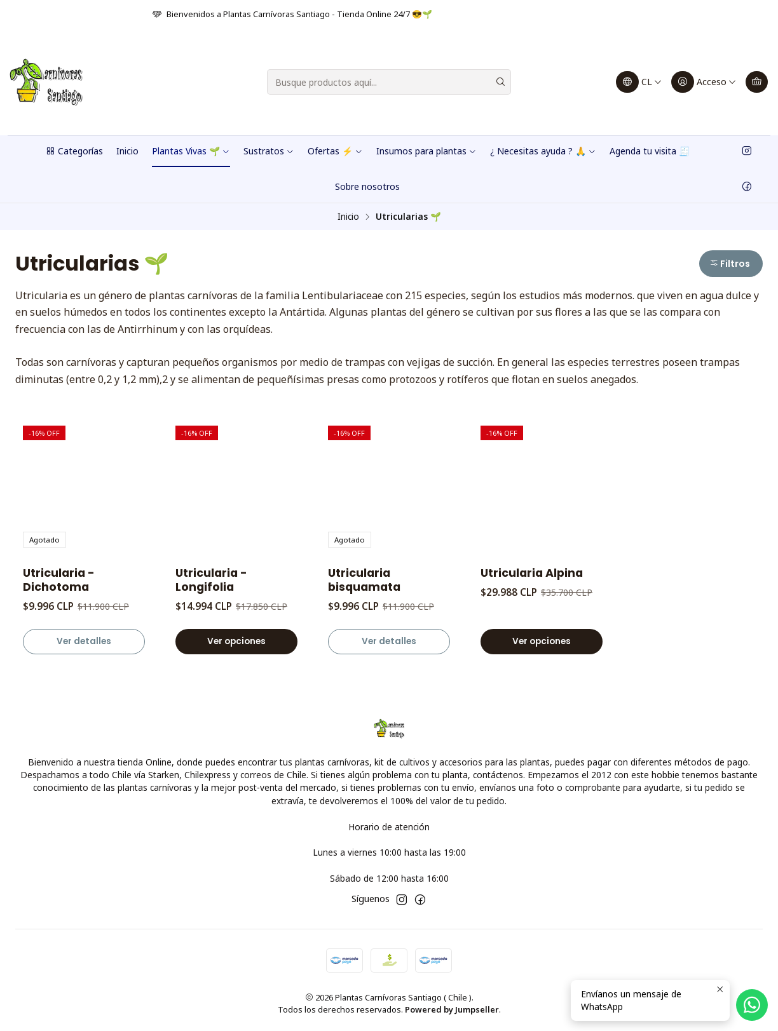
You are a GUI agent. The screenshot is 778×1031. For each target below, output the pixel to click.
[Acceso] (704, 82)
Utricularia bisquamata (364, 580)
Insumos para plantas (426, 151)
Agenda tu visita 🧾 (650, 151)
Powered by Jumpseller (452, 1009)
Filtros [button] (729, 263)
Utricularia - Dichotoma (59, 580)
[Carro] (756, 82)
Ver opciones (236, 641)
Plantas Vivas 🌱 (191, 151)
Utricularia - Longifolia (211, 580)
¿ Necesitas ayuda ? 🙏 (543, 151)
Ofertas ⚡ (335, 151)
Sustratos (268, 151)
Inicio (127, 151)
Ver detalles (84, 641)
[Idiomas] (639, 82)
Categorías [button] (74, 151)
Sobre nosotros (367, 186)
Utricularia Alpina (532, 573)
